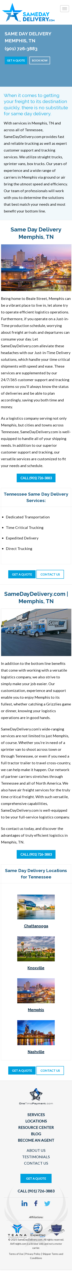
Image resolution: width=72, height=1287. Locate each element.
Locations (36, 1121)
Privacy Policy (33, 1253)
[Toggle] (64, 8)
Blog (36, 1134)
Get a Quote (16, 60)
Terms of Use (16, 1253)
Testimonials (36, 1156)
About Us (36, 1150)
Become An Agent (36, 1140)
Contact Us (36, 1163)
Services (36, 1114)
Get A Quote (36, 1178)
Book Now (39, 60)
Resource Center (36, 1127)
